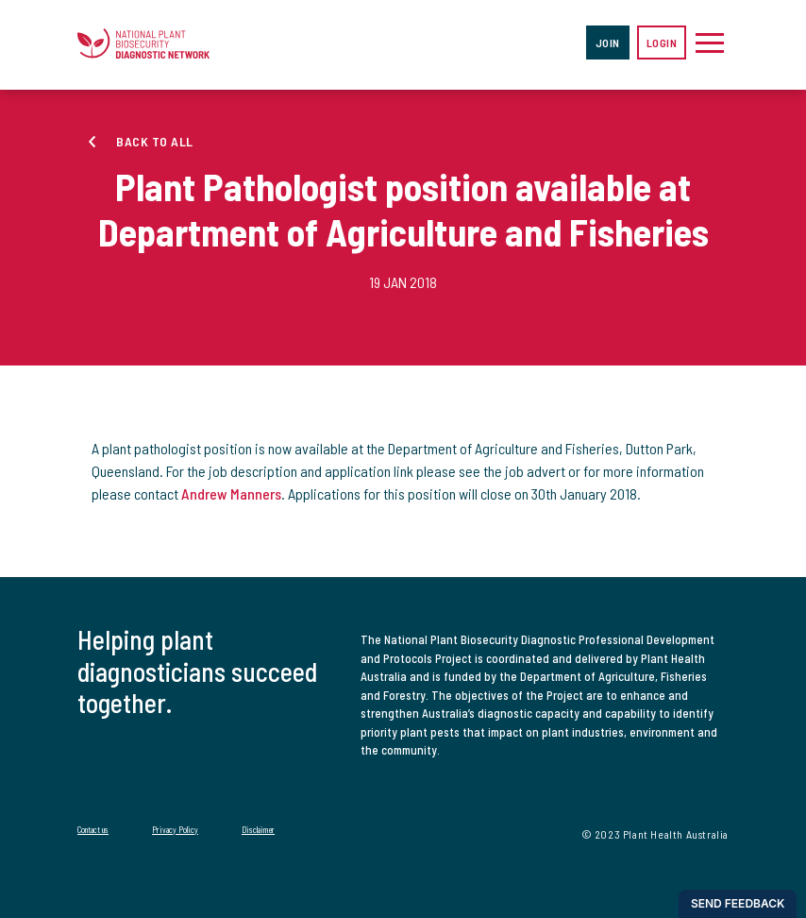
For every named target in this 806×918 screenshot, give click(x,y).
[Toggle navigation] (710, 42)
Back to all (154, 141)
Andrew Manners (231, 493)
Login (662, 42)
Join (608, 42)
